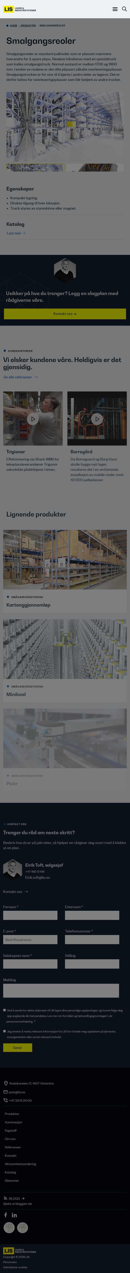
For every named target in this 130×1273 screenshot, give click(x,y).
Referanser (13, 1147)
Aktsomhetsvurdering (20, 1163)
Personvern (10, 1262)
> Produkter (27, 25)
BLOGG (14, 1198)
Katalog (10, 1172)
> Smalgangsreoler (51, 25)
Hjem (13, 25)
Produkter (12, 1113)
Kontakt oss (63, 313)
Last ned (14, 232)
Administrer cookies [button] (15, 1267)
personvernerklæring (19, 1021)
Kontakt (10, 1155)
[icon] (6, 1216)
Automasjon (13, 1122)
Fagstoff (10, 1130)
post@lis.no (17, 1092)
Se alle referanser (18, 376)
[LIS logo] (19, 9)
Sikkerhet (12, 1180)
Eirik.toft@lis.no (37, 877)
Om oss (10, 1138)
